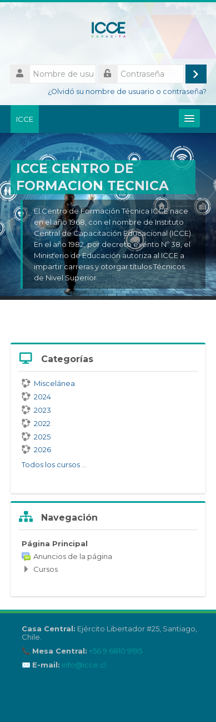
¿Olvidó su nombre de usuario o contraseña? (127, 91)
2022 (36, 423)
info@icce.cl (84, 665)
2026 (36, 449)
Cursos (45, 569)
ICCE (24, 119)
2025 (36, 436)
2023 (36, 409)
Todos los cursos (51, 464)
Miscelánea (48, 383)
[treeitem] (108, 556)
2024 (36, 396)
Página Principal (55, 543)
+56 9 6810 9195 (115, 651)
